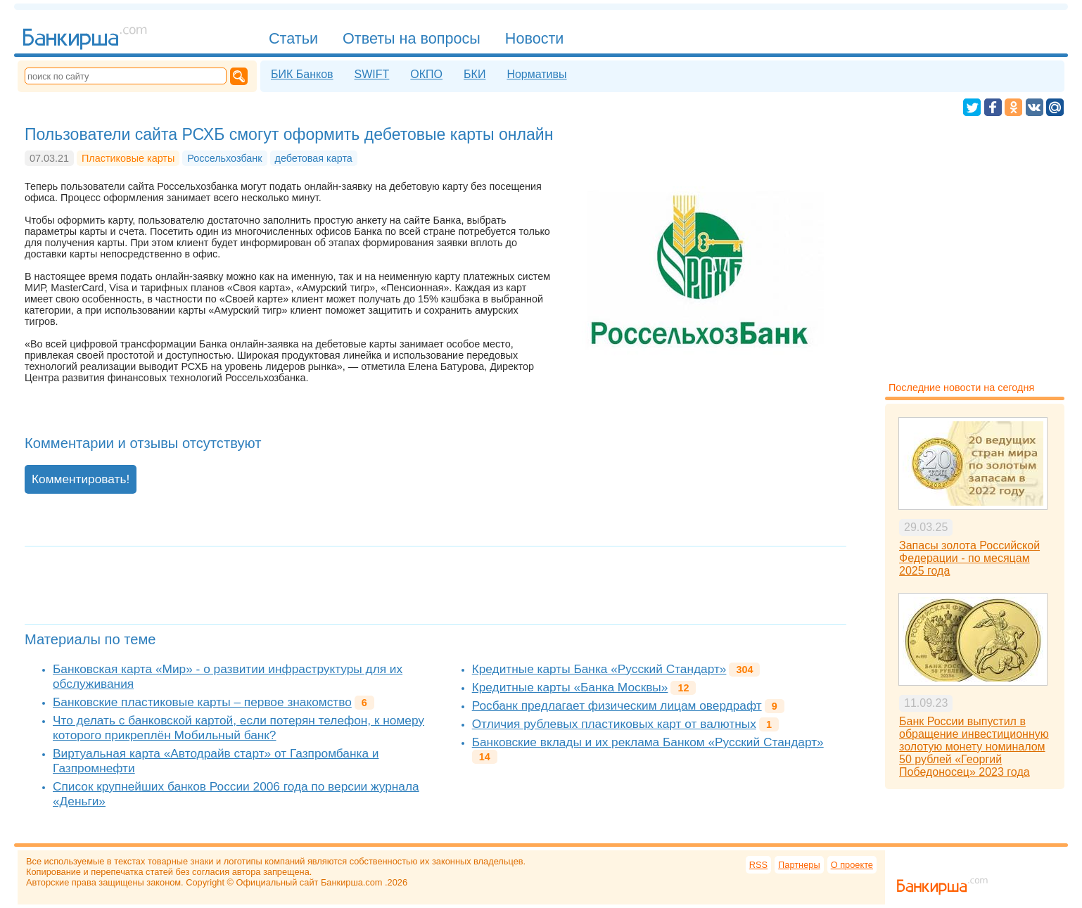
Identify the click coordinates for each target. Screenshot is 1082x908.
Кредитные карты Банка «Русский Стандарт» (599, 669)
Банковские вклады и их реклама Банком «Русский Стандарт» (648, 742)
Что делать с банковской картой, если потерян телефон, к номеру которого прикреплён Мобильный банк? (238, 727)
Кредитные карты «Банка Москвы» (570, 687)
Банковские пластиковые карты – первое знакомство (202, 702)
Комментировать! (80, 479)
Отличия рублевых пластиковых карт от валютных (614, 724)
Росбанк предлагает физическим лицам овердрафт (617, 705)
